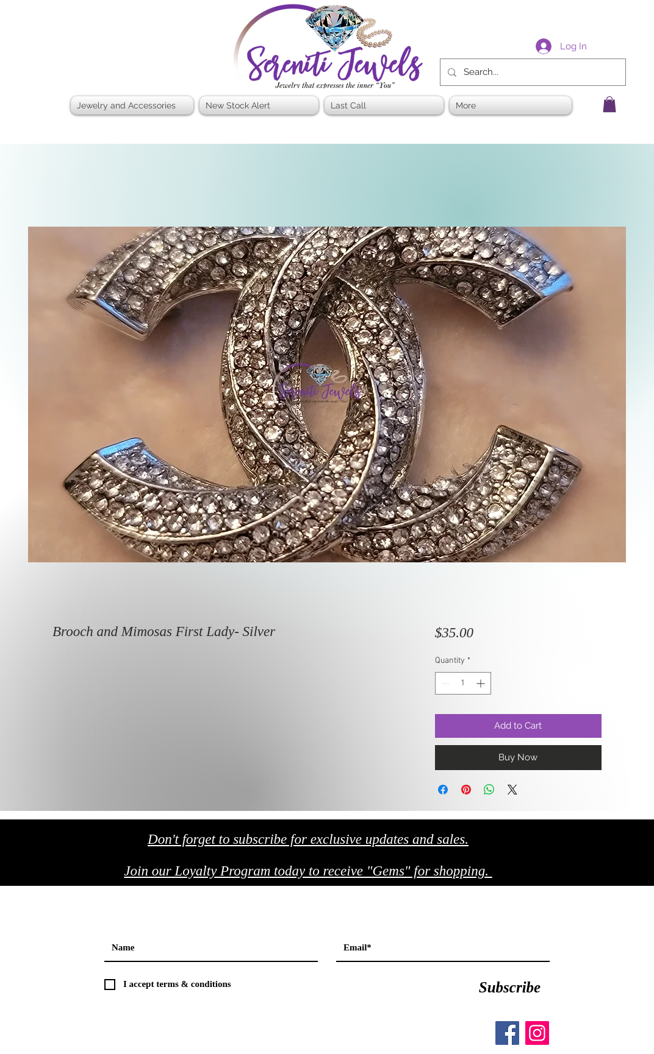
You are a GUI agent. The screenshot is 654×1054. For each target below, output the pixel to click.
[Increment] (481, 683)
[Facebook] (507, 1033)
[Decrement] (444, 683)
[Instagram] (537, 1033)
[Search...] (532, 72)
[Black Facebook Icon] (558, 874)
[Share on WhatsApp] (489, 789)
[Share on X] (512, 789)
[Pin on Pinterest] (466, 789)
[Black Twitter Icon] (584, 874)
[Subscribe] (509, 987)
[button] (609, 104)
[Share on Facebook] (443, 789)
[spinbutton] (463, 683)
